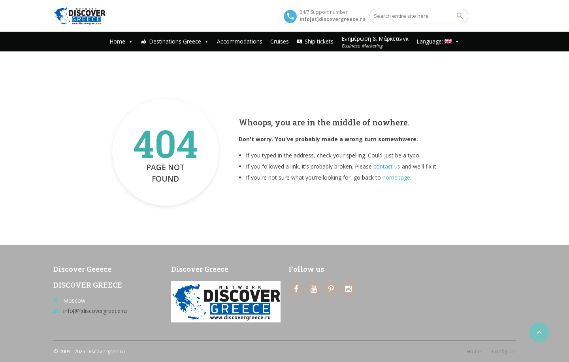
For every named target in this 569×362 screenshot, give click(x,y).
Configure (504, 351)
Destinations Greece (179, 41)
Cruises (279, 41)
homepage (396, 177)
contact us (386, 166)
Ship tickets (319, 41)
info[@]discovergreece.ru (95, 311)
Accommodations (239, 41)
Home (121, 41)
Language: (438, 41)
